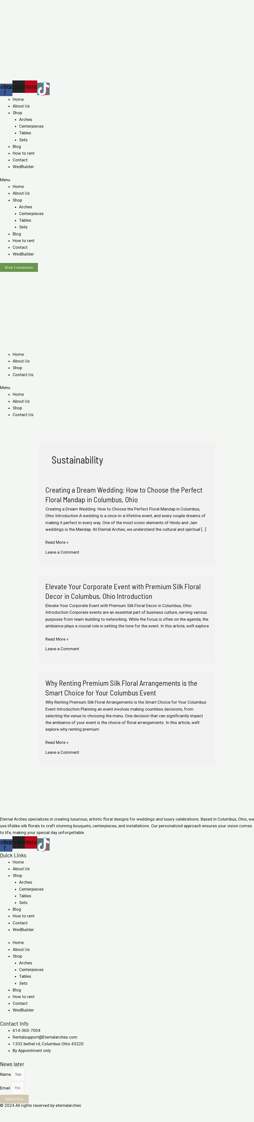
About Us (21, 106)
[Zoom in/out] (38, 1112)
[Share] (16, 1112)
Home (18, 99)
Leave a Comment (62, 552)
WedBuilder (23, 166)
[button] (127, 180)
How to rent (23, 153)
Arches (25, 119)
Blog (17, 146)
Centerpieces (31, 126)
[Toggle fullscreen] (27, 1112)
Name (6, 1074)
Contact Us (23, 374)
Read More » (56, 542)
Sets (23, 139)
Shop (17, 112)
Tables (25, 132)
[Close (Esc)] (5, 1112)
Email (5, 1087)
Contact (20, 159)
